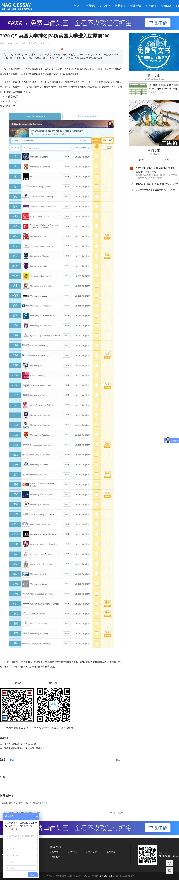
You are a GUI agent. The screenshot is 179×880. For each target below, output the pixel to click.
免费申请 (135, 5)
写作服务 (151, 5)
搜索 (177, 6)
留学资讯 (89, 5)
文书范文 (120, 5)
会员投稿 (166, 6)
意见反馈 (169, 870)
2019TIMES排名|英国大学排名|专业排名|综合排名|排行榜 (24, 803)
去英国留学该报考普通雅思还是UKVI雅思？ (156, 190)
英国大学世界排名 (107, 876)
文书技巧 (104, 5)
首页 (76, 5)
